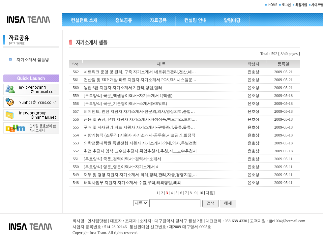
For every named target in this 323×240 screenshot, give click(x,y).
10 (201, 193)
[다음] (209, 193)
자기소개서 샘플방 (32, 59)
